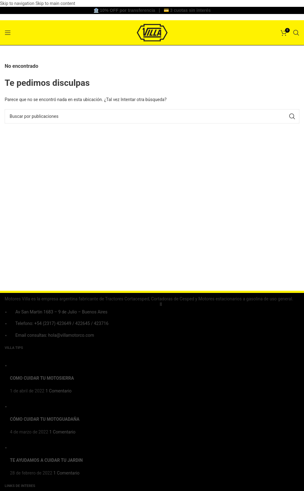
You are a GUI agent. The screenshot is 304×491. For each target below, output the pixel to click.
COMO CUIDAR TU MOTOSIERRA (42, 378)
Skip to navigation (17, 3)
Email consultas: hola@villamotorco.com (54, 335)
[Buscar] (296, 32)
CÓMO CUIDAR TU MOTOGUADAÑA (44, 419)
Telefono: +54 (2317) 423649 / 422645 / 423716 (61, 323)
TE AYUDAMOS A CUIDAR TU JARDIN (46, 460)
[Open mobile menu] (8, 32)
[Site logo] (152, 32)
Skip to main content (55, 3)
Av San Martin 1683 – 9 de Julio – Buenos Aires (61, 311)
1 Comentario (58, 390)
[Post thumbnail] (21, 365)
